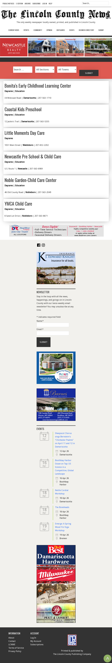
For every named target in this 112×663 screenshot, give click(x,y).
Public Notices (8, 3)
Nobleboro (30, 192)
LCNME (11, 644)
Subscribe (36, 3)
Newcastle (22, 168)
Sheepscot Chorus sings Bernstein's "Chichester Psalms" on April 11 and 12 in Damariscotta (65, 440)
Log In (44, 3)
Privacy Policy (14, 651)
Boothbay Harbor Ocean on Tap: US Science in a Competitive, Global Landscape (64, 467)
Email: (40, 329)
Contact (12, 641)
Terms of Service (16, 648)
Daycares (9, 91)
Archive (28, 3)
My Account (35, 641)
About (11, 638)
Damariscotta (29, 98)
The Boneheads (62, 507)
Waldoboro (28, 145)
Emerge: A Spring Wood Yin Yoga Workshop (63, 527)
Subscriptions (36, 644)
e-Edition (19, 3)
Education (20, 91)
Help (50, 3)
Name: (40, 321)
